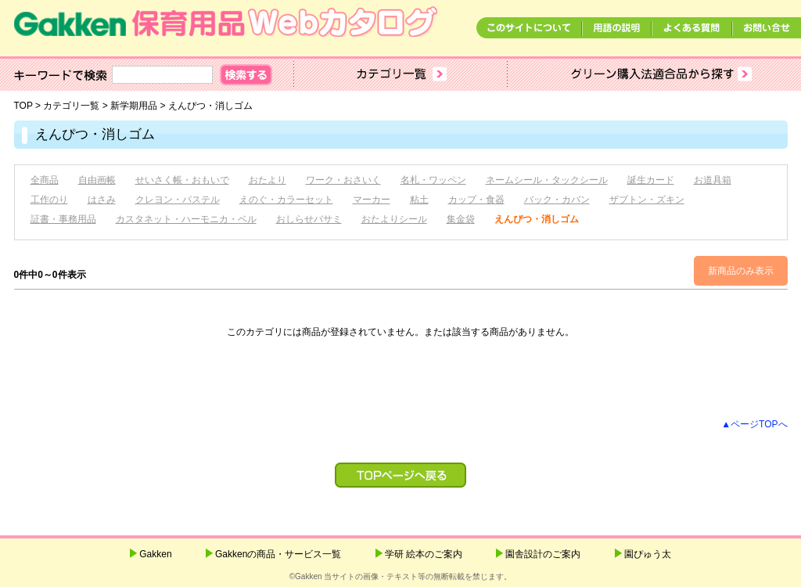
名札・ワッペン (433, 180)
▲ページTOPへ (754, 424)
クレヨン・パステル (177, 199)
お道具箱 (712, 180)
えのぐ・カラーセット (286, 199)
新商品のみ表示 (741, 270)
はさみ (102, 199)
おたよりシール (394, 219)
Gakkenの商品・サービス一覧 (278, 554)
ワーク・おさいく (343, 180)
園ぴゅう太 (647, 554)
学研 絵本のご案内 (423, 554)
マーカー (371, 199)
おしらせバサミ (309, 219)
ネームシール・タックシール (547, 180)
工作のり (49, 199)
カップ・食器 (476, 199)
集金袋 (461, 219)
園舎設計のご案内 (542, 554)
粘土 (419, 199)
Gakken (155, 554)
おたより (267, 180)
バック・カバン (557, 199)
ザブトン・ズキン (646, 199)
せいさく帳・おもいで (182, 180)
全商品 (45, 180)
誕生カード (650, 180)
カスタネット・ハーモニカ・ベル (186, 219)
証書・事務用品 (63, 219)
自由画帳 (97, 180)
